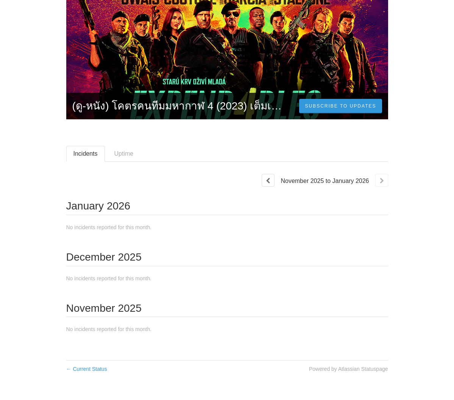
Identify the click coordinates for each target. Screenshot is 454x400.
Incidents (85, 153)
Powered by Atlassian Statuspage (348, 369)
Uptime (124, 153)
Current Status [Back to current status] (86, 369)
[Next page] (381, 180)
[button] (340, 106)
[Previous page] (268, 180)
